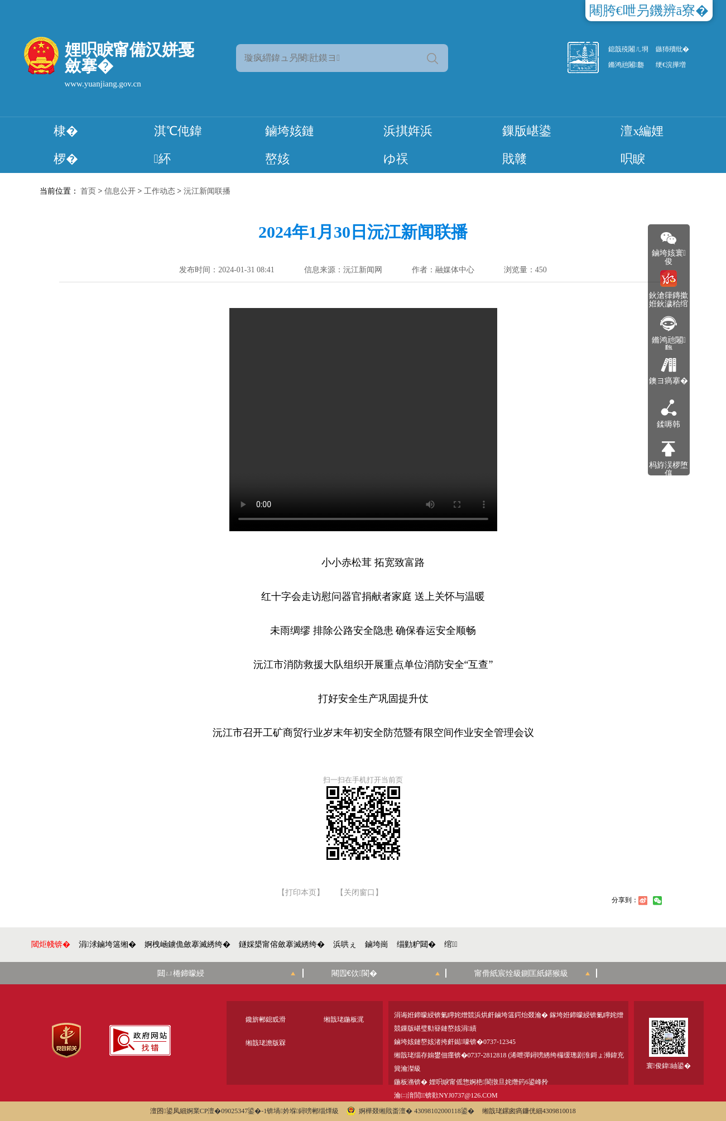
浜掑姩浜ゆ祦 (407, 145)
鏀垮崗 (376, 944)
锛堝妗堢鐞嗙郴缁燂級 (303, 1111)
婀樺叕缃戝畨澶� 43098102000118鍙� (410, 1111)
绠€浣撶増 (671, 65)
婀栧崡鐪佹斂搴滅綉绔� (187, 944)
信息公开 (120, 191)
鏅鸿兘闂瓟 (626, 65)
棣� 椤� (66, 145)
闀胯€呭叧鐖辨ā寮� (649, 10)
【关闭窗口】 (359, 893)
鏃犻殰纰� (672, 49)
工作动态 (159, 191)
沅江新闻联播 (207, 191)
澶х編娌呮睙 (642, 145)
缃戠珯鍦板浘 (344, 1019)
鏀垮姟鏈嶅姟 (289, 145)
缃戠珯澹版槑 (266, 1043)
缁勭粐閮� (416, 944)
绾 (451, 944)
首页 (88, 191)
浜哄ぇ (345, 944)
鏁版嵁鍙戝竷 (526, 145)
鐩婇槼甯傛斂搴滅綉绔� (282, 944)
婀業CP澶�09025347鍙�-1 (226, 1111)
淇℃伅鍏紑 (178, 145)
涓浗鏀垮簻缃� (107, 944)
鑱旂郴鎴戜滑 (266, 1019)
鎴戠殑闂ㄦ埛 (628, 49)
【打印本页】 (300, 893)
